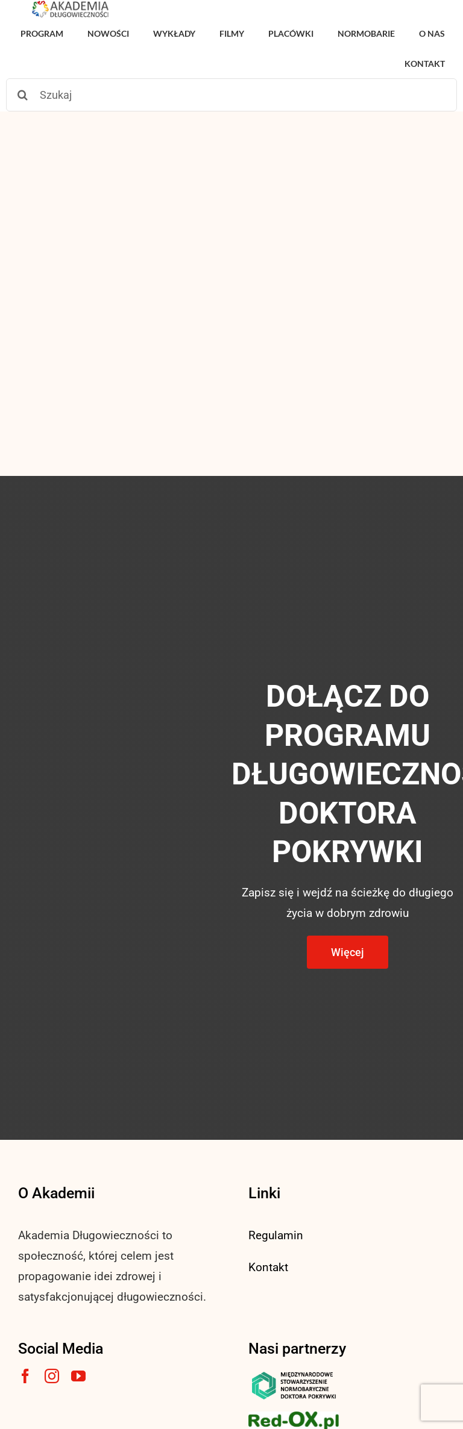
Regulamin (275, 1235)
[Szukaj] (231, 94)
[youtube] (78, 1376)
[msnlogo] (293, 1374)
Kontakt (268, 1267)
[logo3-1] (293, 1417)
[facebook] (25, 1376)
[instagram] (52, 1376)
